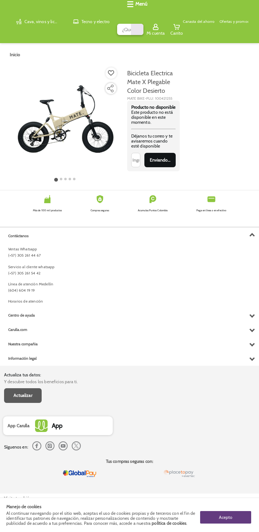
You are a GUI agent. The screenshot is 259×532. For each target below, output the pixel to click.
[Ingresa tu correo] (135, 155)
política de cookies (169, 523)
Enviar (160, 155)
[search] (90, 13)
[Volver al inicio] (13, 13)
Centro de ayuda (21, 438)
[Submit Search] (145, 13)
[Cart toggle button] (250, 13)
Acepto (225, 515)
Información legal (22, 481)
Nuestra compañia (23, 466)
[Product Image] (65, 116)
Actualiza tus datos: (22, 230)
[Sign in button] (229, 13)
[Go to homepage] (15, 50)
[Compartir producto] (110, 83)
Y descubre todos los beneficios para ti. (41, 237)
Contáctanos (18, 358)
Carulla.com (17, 452)
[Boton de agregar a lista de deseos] (111, 68)
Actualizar (22, 251)
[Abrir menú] (14, 30)
